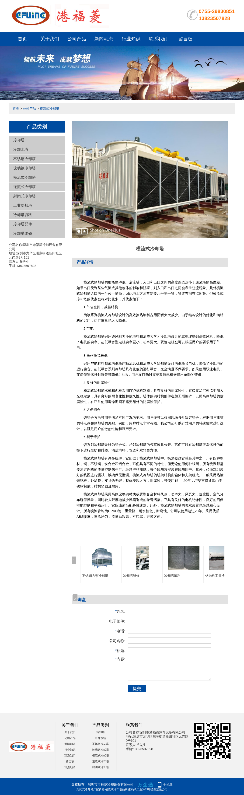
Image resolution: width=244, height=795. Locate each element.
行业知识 (131, 38)
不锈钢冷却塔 (24, 159)
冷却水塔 (20, 149)
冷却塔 (18, 140)
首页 (22, 38)
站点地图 (70, 767)
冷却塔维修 (22, 233)
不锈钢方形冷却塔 (95, 576)
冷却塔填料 (22, 215)
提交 (137, 688)
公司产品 (76, 38)
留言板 (185, 38)
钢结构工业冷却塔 (218, 576)
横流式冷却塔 (49, 108)
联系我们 (158, 38)
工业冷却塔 (22, 205)
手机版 (168, 784)
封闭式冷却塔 (24, 196)
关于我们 (49, 38)
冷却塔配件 (22, 224)
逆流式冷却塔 (24, 187)
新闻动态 (103, 38)
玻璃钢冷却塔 (24, 168)
